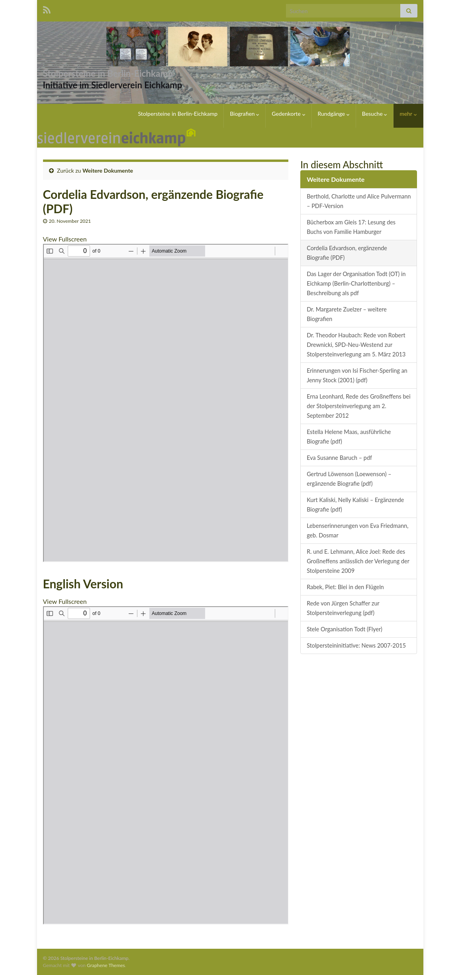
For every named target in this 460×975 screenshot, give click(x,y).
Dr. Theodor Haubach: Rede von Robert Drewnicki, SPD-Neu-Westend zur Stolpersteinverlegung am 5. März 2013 (356, 345)
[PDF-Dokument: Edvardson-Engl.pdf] (166, 765)
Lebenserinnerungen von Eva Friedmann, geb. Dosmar (357, 530)
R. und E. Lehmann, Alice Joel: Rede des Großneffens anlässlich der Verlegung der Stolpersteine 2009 (358, 561)
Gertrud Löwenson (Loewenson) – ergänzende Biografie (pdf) (349, 479)
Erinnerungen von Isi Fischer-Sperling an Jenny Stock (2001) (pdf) (357, 375)
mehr (408, 113)
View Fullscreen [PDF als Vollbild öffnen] (65, 239)
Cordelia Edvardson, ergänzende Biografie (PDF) (347, 253)
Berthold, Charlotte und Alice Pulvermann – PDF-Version (359, 201)
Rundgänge (334, 113)
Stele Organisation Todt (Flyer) (344, 629)
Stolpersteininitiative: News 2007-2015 (356, 645)
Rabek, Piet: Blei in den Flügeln (345, 587)
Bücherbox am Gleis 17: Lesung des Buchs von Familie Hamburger (351, 227)
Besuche (375, 113)
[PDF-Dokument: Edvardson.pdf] (166, 403)
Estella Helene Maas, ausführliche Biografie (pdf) (349, 436)
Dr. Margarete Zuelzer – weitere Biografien (347, 314)
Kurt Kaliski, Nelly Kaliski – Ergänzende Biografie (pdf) (355, 504)
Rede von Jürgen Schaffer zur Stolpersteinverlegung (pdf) (343, 608)
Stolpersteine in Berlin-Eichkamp (135, 72)
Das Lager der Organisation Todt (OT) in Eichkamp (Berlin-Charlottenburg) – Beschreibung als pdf (356, 283)
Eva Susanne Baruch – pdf (339, 457)
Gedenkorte (288, 113)
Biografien (244, 113)
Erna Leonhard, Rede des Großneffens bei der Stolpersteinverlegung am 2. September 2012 (358, 406)
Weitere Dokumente (107, 170)
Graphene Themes (106, 965)
